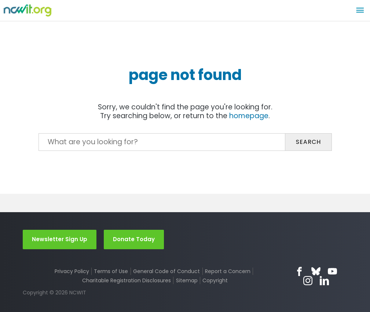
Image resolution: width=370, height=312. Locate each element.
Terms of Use (111, 271)
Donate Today (134, 239)
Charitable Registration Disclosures (126, 280)
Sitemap (187, 280)
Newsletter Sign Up (59, 239)
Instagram (307, 280)
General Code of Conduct (166, 271)
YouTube (332, 271)
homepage (248, 116)
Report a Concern (227, 271)
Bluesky (315, 271)
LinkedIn (324, 280)
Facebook (299, 271)
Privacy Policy (72, 271)
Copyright (215, 280)
